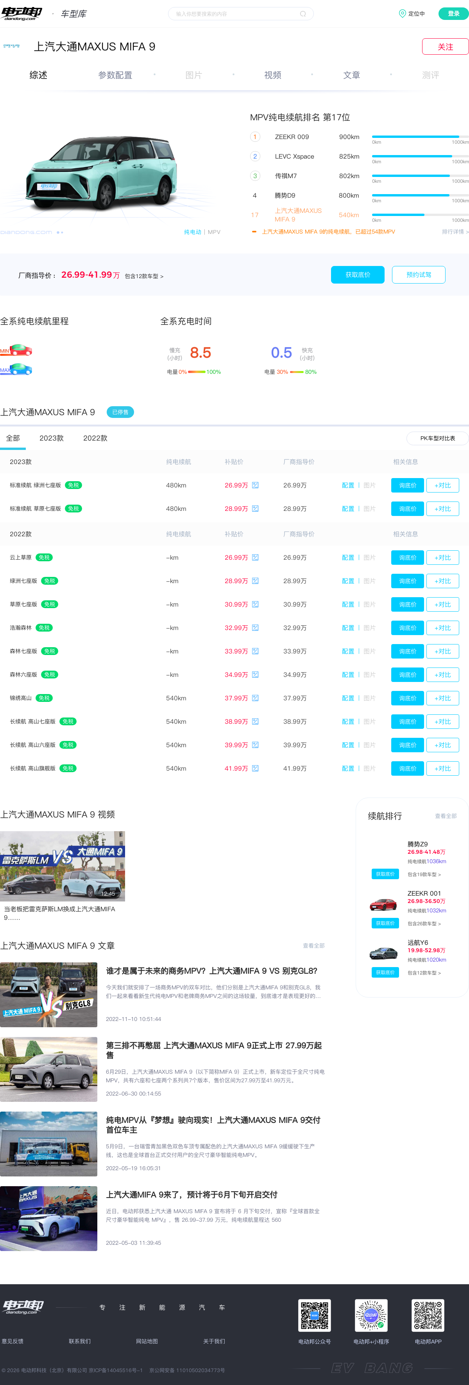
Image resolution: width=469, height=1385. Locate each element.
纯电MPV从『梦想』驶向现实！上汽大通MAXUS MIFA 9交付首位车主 (213, 1125)
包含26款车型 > (424, 923)
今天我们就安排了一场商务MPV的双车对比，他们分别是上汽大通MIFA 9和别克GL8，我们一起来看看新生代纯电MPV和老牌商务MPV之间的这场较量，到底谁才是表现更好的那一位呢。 (213, 991)
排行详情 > (455, 232)
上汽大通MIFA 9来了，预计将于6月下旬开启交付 (191, 1194)
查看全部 (314, 946)
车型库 (73, 14)
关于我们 (214, 1341)
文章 (351, 75)
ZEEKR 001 (425, 893)
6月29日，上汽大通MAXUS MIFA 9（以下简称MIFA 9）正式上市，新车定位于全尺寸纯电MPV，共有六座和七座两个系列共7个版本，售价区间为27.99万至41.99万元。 (215, 1076)
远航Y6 (418, 942)
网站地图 (147, 1341)
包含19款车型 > (424, 874)
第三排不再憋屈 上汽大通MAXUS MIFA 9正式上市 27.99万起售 (214, 1050)
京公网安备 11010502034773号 (187, 1370)
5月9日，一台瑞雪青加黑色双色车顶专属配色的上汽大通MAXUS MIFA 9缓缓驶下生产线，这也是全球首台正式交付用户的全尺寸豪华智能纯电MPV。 (210, 1150)
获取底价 (358, 274)
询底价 (408, 485)
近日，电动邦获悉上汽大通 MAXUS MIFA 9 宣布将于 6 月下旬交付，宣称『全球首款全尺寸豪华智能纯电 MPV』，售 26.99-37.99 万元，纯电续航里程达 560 (213, 1215)
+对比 (443, 485)
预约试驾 (418, 274)
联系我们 (80, 1341)
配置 (348, 485)
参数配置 (115, 75)
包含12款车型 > (424, 972)
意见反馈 (12, 1341)
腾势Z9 (418, 844)
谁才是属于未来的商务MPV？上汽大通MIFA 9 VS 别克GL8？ (213, 971)
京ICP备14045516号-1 (116, 1370)
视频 (272, 75)
